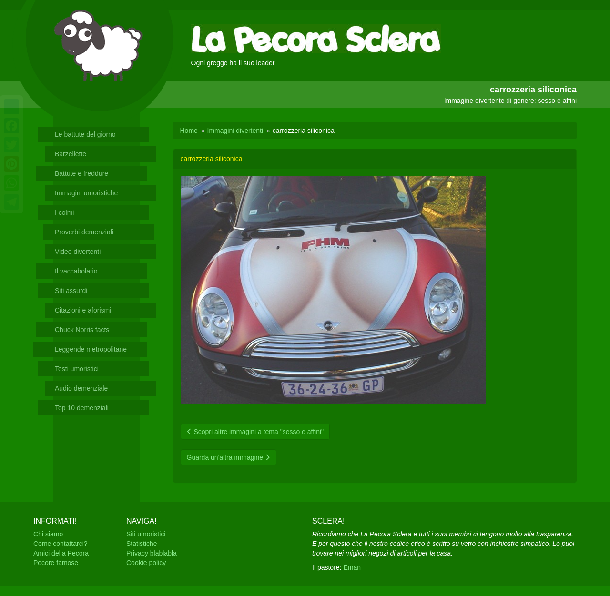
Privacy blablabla (151, 553)
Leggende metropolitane (91, 349)
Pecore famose (55, 562)
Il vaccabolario (76, 271)
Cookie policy (146, 562)
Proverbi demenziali (84, 232)
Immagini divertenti (235, 130)
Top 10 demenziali (82, 408)
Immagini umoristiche (86, 193)
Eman (352, 567)
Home (189, 130)
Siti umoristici (145, 534)
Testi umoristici (77, 369)
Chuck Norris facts (82, 329)
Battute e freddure (81, 173)
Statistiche (141, 543)
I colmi (64, 212)
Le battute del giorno (85, 134)
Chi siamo (48, 534)
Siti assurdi (71, 290)
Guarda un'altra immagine (229, 457)
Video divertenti (78, 251)
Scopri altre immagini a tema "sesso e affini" (255, 431)
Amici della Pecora (61, 553)
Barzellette (70, 154)
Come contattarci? (60, 543)
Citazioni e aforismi (83, 310)
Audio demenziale (81, 388)
